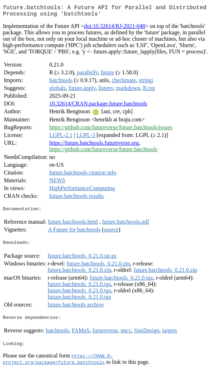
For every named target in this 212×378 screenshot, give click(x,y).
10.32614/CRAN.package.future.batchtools (98, 106)
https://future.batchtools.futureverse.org (94, 146)
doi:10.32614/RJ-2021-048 (114, 29)
